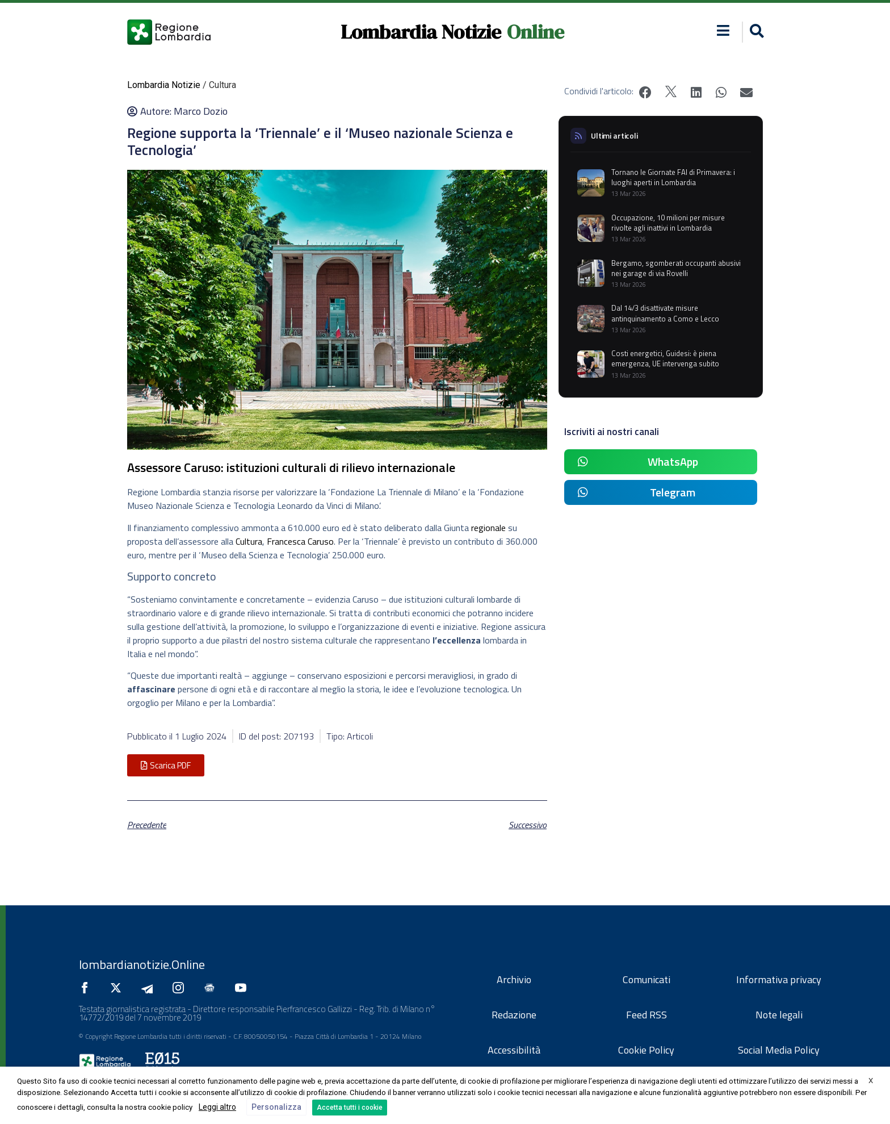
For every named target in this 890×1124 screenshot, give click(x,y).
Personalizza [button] (276, 1107)
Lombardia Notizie (421, 31)
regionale (489, 527)
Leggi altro (217, 1107)
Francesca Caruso (300, 541)
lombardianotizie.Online (142, 964)
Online (535, 31)
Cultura (249, 541)
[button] (755, 32)
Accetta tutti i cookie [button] (350, 1108)
